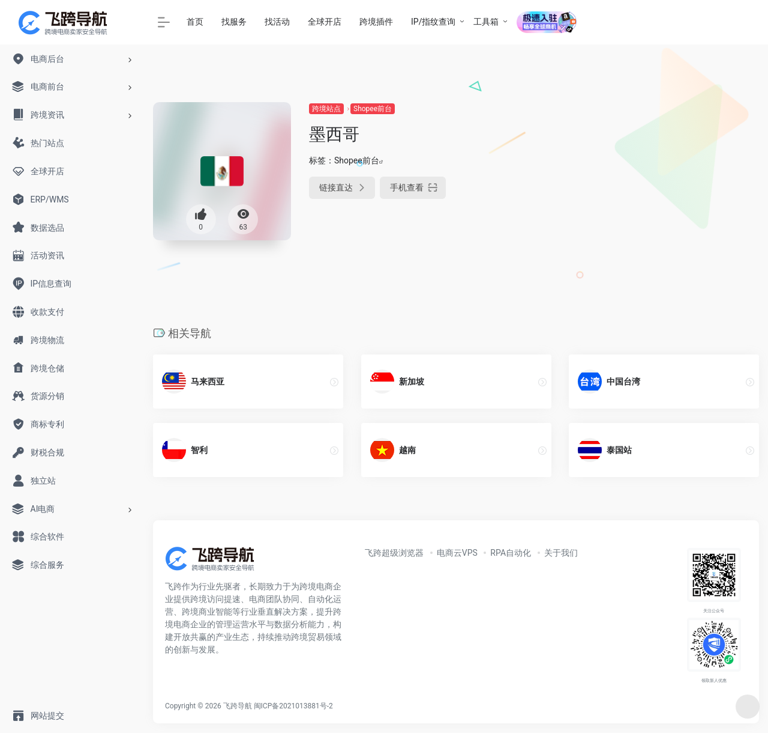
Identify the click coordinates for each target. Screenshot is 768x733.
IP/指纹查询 (433, 21)
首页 (195, 21)
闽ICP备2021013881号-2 (293, 706)
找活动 (277, 21)
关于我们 (561, 553)
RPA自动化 (510, 553)
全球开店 (324, 21)
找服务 (234, 21)
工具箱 (486, 21)
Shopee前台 (372, 109)
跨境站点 (326, 109)
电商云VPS (457, 553)
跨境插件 (376, 21)
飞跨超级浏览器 (394, 553)
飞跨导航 (237, 706)
